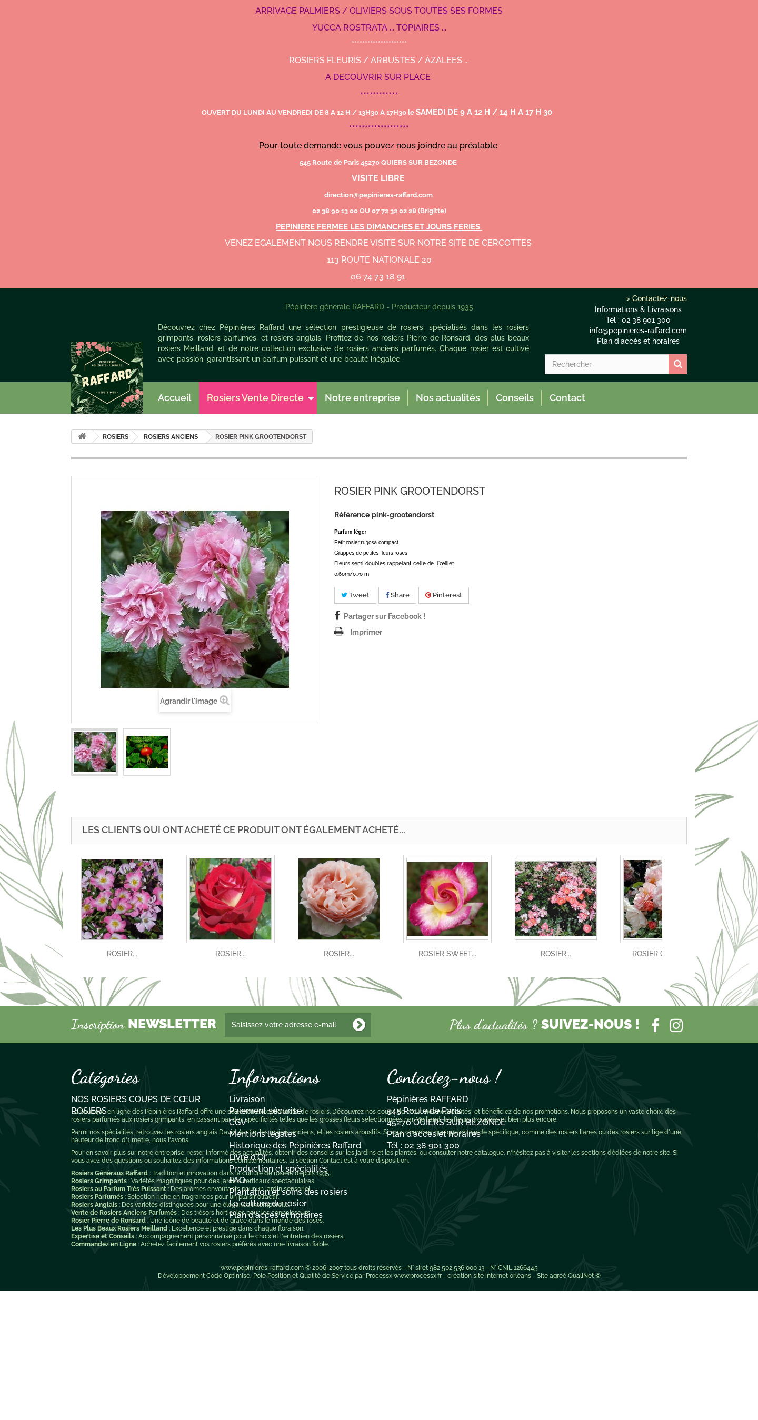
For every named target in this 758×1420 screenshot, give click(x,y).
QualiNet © (584, 1405)
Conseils (515, 397)
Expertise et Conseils (102, 1365)
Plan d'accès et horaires (638, 341)
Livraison (247, 1099)
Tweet (355, 595)
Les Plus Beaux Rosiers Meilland (119, 1358)
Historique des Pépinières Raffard (295, 1146)
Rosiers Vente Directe (255, 397)
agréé (558, 1405)
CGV (237, 1122)
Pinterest (443, 595)
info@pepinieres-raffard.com (638, 330)
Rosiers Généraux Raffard (109, 1302)
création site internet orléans (489, 1405)
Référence (352, 515)
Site (542, 1405)
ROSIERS (115, 437)
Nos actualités (448, 397)
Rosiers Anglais (94, 1334)
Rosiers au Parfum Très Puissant (118, 1318)
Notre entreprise (362, 397)
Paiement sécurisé (265, 1111)
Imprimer (366, 632)
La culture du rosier (268, 1203)
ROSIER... (122, 953)
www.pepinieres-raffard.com (262, 1397)
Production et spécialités (278, 1169)
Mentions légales (262, 1134)
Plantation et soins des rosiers (288, 1192)
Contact (567, 397)
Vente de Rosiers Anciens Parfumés (124, 1342)
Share (397, 595)
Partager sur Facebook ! (384, 616)
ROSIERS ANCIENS (171, 437)
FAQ (237, 1180)
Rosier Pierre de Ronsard (108, 1350)
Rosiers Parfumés (97, 1326)
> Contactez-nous (656, 298)
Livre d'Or (248, 1157)
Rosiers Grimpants (99, 1310)
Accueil (174, 397)
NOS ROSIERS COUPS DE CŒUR (136, 1099)
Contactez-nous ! (443, 1077)
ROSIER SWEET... (447, 953)
